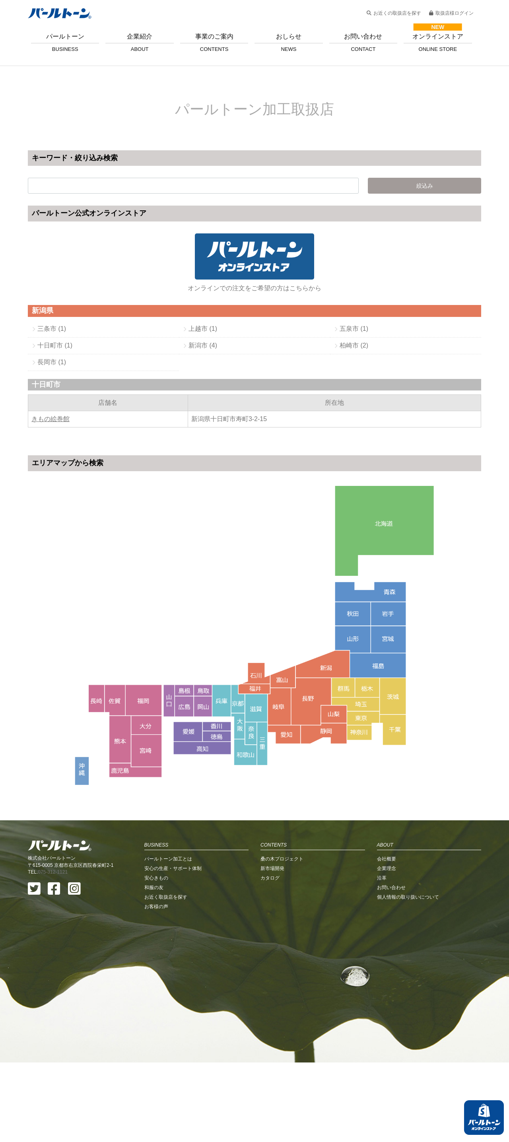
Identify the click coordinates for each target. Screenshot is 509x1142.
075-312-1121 (53, 951)
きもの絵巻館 (50, 419)
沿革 (382, 957)
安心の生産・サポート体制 (173, 948)
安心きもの (156, 957)
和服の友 (153, 967)
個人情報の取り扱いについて (408, 976)
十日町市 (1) (54, 345)
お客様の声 (156, 986)
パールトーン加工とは (168, 938)
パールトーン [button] (65, 42)
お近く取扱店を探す (165, 976)
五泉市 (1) (354, 328)
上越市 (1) (202, 328)
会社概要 (386, 938)
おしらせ (288, 42)
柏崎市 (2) (354, 345)
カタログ (270, 957)
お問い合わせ (363, 42)
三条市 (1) (51, 328)
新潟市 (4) (202, 345)
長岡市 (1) (51, 362)
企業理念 (386, 948)
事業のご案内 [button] (214, 42)
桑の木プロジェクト (281, 938)
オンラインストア (438, 42)
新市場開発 (272, 948)
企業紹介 (139, 42)
